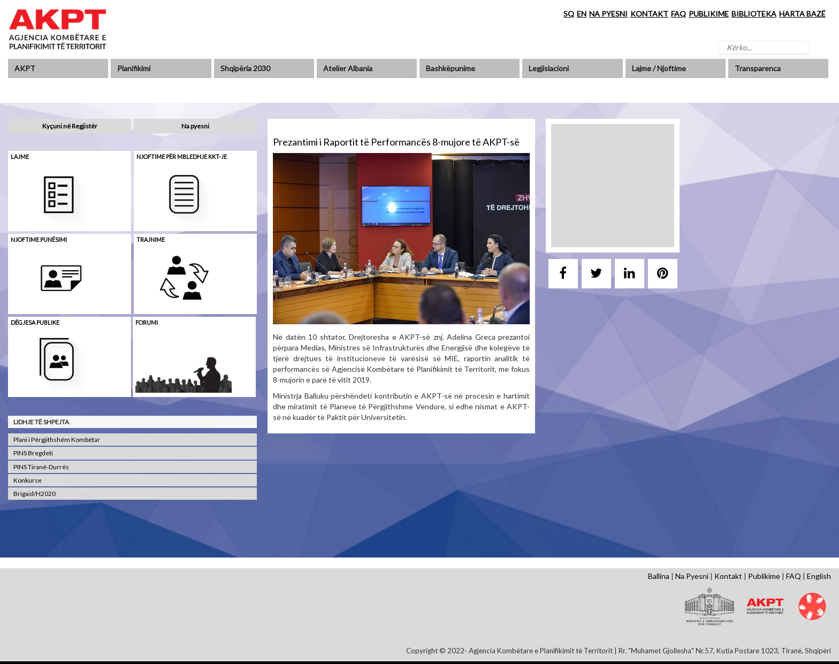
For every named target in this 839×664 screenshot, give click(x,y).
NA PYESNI (608, 13)
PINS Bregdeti (33, 453)
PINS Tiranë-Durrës (41, 467)
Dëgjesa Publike (35, 322)
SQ (568, 13)
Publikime (764, 576)
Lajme (20, 156)
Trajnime (150, 239)
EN (581, 13)
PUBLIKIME (709, 13)
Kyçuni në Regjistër (69, 126)
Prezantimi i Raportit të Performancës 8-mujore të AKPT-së (396, 142)
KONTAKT (649, 13)
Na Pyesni (691, 576)
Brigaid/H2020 (34, 494)
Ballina (658, 576)
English (819, 576)
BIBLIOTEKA (753, 13)
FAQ (678, 13)
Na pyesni (195, 126)
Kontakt (728, 576)
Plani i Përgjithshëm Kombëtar (56, 440)
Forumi (146, 322)
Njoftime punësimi (39, 239)
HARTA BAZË (802, 13)
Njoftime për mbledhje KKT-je (181, 156)
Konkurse (27, 480)
